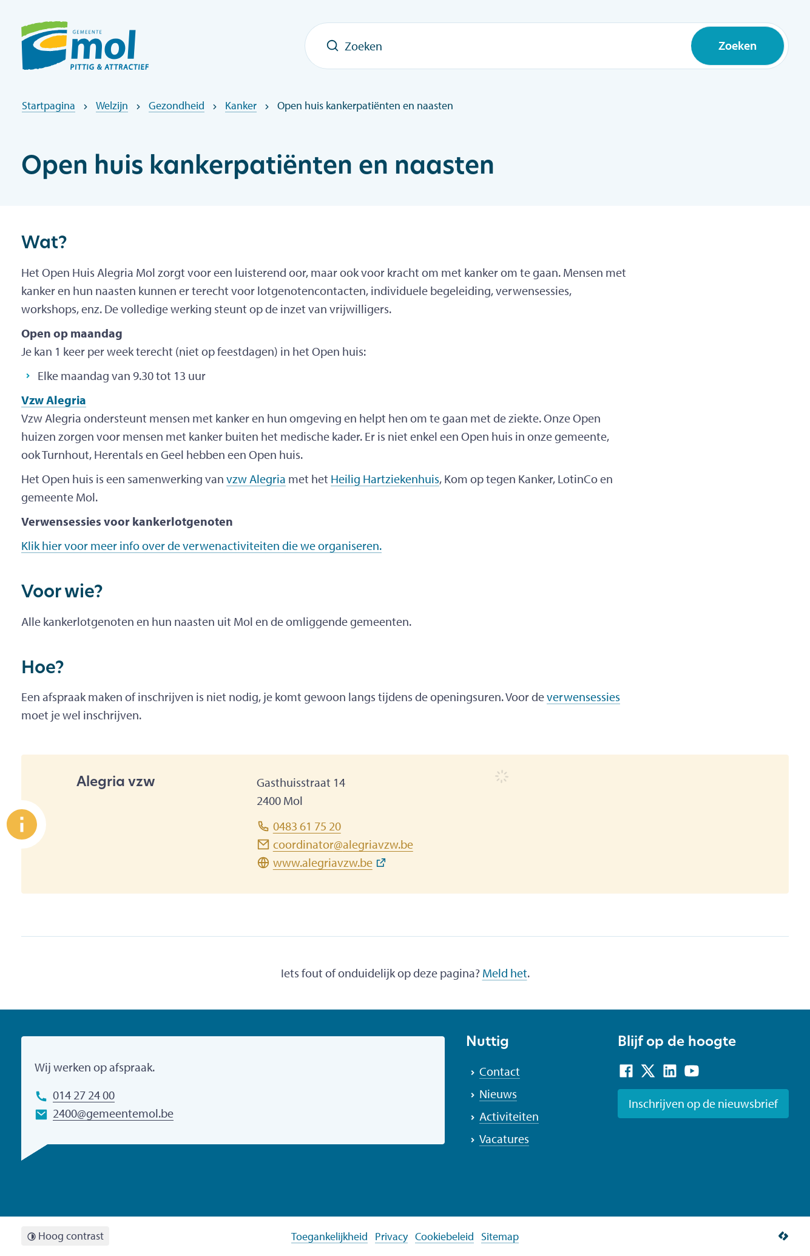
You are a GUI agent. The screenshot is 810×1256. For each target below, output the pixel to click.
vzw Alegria (256, 478)
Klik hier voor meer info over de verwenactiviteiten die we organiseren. (201, 545)
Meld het (504, 972)
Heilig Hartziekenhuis (385, 478)
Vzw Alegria (53, 399)
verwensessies (583, 696)
